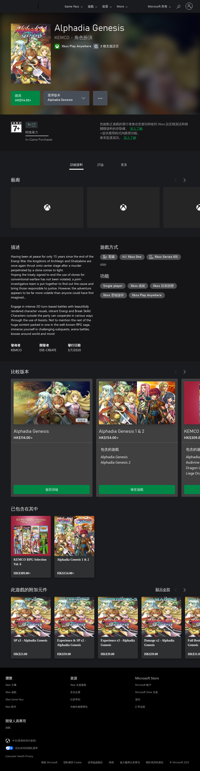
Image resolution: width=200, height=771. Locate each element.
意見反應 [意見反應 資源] (75, 692)
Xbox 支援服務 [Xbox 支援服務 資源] (78, 684)
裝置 (105, 6)
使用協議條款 (95, 762)
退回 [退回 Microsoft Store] (137, 699)
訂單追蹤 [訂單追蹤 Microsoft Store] (140, 706)
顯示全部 (163, 589)
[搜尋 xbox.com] (178, 6)
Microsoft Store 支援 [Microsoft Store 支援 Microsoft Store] (146, 692)
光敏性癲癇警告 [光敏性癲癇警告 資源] (79, 706)
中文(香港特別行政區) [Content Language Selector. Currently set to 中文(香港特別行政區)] (24, 740)
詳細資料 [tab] (76, 164)
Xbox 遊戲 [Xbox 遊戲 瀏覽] (10, 692)
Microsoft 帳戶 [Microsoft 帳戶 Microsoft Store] (143, 684)
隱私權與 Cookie (72, 762)
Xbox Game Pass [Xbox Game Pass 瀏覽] (14, 699)
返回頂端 (51, 489)
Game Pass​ (72, 6)
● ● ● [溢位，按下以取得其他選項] (100, 98)
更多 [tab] (124, 164)
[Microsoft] (21, 6)
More (120, 6)
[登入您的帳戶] (189, 6)
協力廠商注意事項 (130, 762)
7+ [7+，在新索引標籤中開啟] (31, 125)
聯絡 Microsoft (49, 762)
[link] (31, 547)
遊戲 (91, 6)
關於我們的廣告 (154, 762)
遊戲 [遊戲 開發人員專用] (7, 727)
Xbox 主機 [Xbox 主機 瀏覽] (10, 684)
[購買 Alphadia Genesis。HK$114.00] (25, 98)
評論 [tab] (100, 164)
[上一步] (175, 180)
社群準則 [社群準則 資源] (75, 699)
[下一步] (184, 180)
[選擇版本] (66, 98)
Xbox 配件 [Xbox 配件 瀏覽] (10, 706)
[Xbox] (51, 6)
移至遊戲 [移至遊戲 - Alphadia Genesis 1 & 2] (137, 489)
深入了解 (136, 128)
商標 (111, 762)
